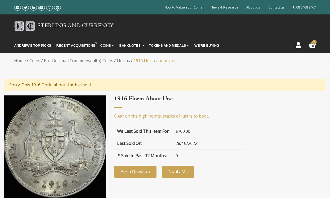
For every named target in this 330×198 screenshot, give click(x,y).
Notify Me (178, 171)
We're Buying (206, 45)
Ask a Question (135, 171)
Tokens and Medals (169, 46)
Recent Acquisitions (75, 45)
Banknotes (131, 46)
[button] (9, 146)
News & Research (224, 7)
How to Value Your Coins (183, 7)
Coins (107, 46)
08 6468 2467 (304, 7)
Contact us (276, 7)
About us (253, 7)
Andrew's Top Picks (32, 45)
